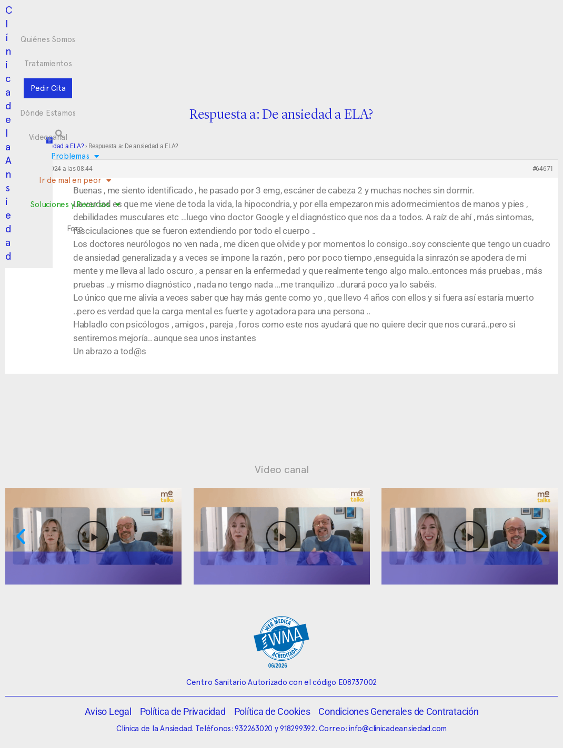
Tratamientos (213, 20)
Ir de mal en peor (236, 40)
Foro (388, 40)
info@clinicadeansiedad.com (398, 728)
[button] (483, 30)
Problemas (166, 40)
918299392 (297, 728)
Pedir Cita (267, 20)
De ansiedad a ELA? (57, 146)
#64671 (543, 168)
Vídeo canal (282, 469)
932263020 (254, 728)
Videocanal (387, 20)
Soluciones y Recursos (326, 40)
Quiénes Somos (147, 20)
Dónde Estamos (327, 20)
